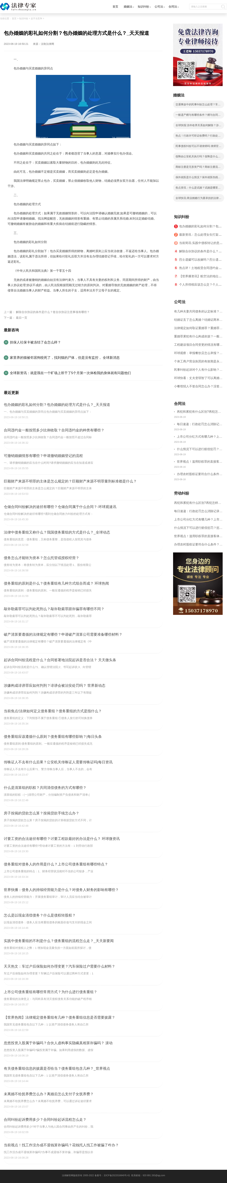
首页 (115, 6)
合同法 (173, 6)
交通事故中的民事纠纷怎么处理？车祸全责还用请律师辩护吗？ (198, 105)
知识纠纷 (143, 6)
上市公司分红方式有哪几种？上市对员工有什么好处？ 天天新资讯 (199, 437)
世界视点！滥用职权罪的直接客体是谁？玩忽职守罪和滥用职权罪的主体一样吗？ (199, 462)
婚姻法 (128, 6)
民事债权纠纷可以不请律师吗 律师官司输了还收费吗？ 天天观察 (198, 147)
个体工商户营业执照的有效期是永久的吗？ (198, 363)
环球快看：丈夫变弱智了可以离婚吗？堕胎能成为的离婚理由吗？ (196, 379)
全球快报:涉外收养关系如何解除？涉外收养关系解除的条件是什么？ (198, 126)
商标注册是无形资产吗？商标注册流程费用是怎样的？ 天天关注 (198, 168)
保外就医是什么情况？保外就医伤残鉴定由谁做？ (198, 178)
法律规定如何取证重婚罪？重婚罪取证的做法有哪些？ (198, 329)
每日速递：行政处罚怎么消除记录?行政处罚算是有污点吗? (198, 425)
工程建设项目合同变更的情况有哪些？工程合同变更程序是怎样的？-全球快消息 (197, 346)
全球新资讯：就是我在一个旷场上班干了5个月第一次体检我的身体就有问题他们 (70, 373)
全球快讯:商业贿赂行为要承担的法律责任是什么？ (198, 199)
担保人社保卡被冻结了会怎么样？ (35, 342)
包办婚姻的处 (61, 299)
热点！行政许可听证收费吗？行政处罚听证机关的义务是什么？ (198, 136)
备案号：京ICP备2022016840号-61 (112, 1175)
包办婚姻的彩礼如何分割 (34, 299)
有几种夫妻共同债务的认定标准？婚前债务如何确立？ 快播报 (198, 313)
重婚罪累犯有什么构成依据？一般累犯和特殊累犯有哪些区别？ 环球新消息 (198, 338)
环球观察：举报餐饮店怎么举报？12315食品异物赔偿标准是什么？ (198, 354)
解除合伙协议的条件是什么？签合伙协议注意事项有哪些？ (53, 312)
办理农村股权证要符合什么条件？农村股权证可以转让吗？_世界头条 (199, 474)
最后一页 (21, 317)
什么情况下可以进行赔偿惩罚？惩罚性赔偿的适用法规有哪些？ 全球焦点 (200, 449)
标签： (12, 299)
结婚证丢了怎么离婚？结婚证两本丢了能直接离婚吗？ (198, 321)
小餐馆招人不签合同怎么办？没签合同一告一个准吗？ (198, 388)
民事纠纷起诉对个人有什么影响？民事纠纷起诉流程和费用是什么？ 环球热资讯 (198, 371)
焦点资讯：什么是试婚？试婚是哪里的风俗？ (198, 188)
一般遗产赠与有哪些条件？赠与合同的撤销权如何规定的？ (198, 116)
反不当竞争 (36, 18)
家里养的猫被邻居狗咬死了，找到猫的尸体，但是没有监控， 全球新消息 (65, 358)
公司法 (159, 6)
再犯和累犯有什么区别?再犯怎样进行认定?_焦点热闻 (199, 412)
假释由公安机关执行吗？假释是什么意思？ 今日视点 (198, 157)
